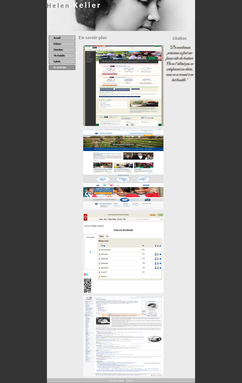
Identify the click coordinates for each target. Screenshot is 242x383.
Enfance (57, 43)
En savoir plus (60, 67)
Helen (74, 5)
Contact (129, 380)
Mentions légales (116, 380)
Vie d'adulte (59, 55)
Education (58, 49)
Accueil (57, 38)
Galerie (57, 61)
